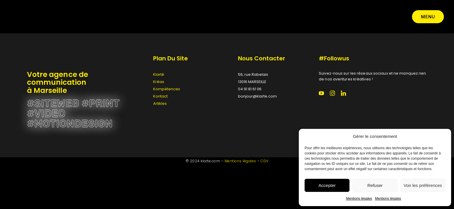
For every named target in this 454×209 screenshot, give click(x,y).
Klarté (158, 74)
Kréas (158, 81)
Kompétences (166, 89)
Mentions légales (359, 199)
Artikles (160, 103)
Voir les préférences (423, 185)
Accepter (327, 185)
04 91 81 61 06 (249, 89)
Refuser (375, 185)
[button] (442, 136)
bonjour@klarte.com (257, 96)
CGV (265, 160)
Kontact (160, 96)
